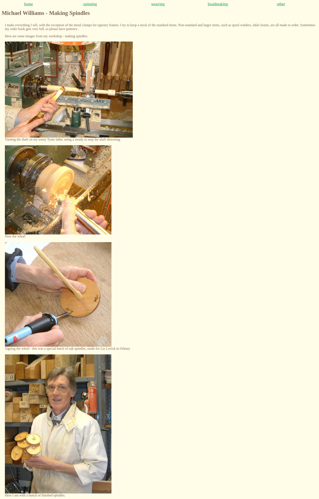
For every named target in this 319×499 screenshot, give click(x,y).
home (28, 4)
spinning (90, 4)
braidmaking (218, 4)
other (281, 4)
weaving (158, 4)
